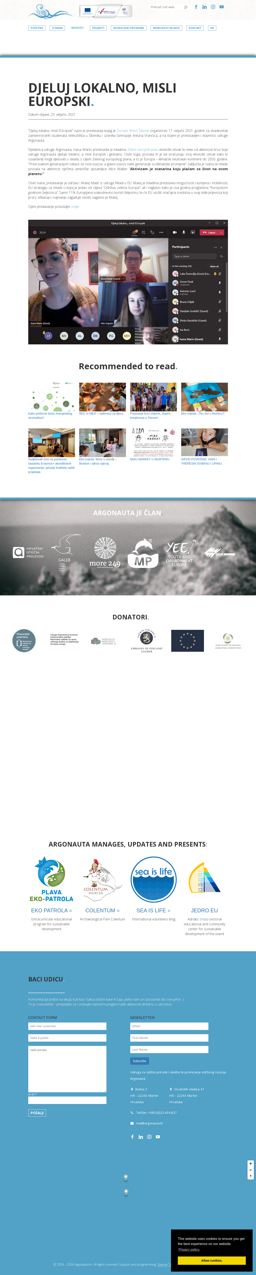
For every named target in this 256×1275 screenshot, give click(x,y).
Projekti (98, 28)
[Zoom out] (251, 1170)
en (212, 28)
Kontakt (195, 28)
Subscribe (139, 1061)
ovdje (75, 206)
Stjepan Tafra (166, 1264)
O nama (57, 28)
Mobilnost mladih (166, 28)
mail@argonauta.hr (149, 1123)
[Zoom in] (251, 1163)
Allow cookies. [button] (211, 1260)
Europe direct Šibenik (133, 130)
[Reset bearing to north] (251, 1176)
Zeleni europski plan (142, 149)
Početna (37, 28)
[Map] (128, 1208)
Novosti (77, 28)
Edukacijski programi (128, 28)
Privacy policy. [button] (189, 1249)
